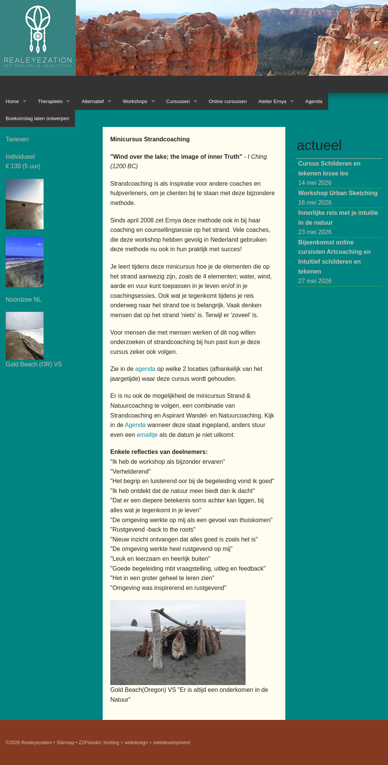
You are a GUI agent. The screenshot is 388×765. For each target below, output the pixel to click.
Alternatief (92, 101)
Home (12, 101)
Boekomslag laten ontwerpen (37, 118)
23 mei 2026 (338, 222)
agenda (145, 369)
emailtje (147, 435)
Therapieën (50, 101)
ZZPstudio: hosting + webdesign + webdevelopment (134, 742)
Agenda (313, 101)
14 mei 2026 (329, 173)
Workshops (135, 101)
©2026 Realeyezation (29, 742)
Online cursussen (228, 101)
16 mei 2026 (338, 198)
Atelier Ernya (272, 101)
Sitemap (65, 742)
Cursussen (178, 101)
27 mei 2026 (334, 261)
